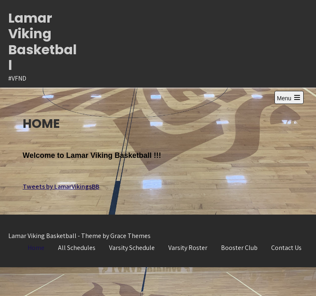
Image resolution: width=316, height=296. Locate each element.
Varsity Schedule (132, 247)
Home (36, 247)
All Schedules (76, 247)
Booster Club (239, 247)
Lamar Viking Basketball (42, 41)
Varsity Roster (187, 247)
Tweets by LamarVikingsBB (61, 186)
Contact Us (286, 247)
